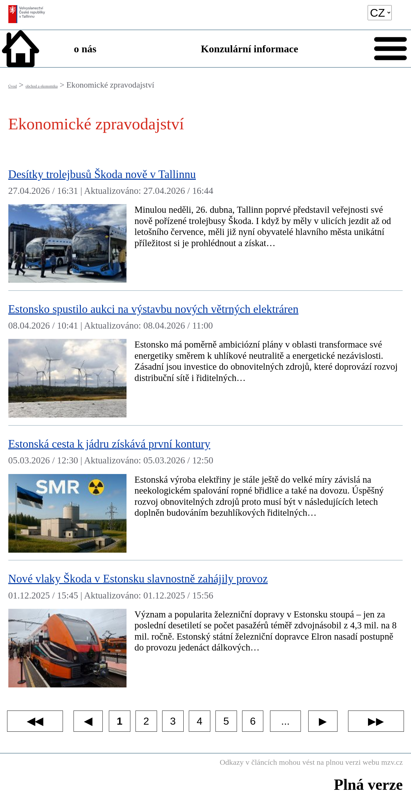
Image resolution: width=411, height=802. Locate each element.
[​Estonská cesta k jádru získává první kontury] (205, 493)
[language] (380, 12)
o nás (85, 49)
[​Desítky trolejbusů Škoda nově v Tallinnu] (205, 223)
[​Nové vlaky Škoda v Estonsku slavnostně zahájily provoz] (205, 627)
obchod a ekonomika (42, 86)
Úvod (12, 86)
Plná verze (368, 784)
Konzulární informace (249, 49)
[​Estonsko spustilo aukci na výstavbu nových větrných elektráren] (205, 358)
